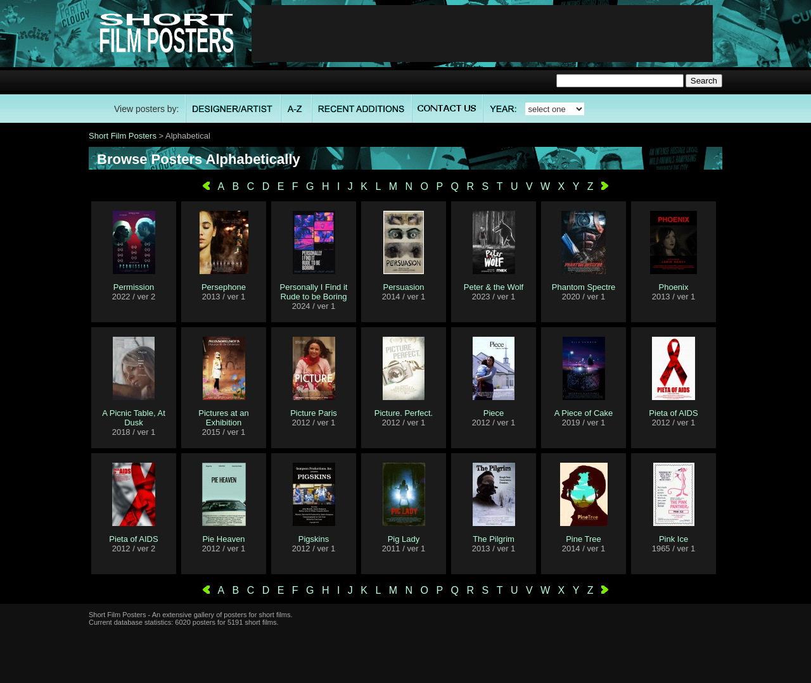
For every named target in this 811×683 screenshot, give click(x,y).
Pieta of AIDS (673, 413)
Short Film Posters (122, 136)
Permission (133, 287)
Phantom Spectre (583, 287)
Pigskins (313, 539)
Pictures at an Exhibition (223, 417)
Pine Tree (583, 539)
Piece (493, 413)
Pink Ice (673, 539)
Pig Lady (404, 539)
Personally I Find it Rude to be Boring (314, 291)
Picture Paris (313, 413)
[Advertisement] (482, 33)
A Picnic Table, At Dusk (133, 417)
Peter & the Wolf (493, 287)
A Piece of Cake (583, 413)
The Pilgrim (493, 539)
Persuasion (403, 287)
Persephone (223, 287)
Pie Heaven (223, 539)
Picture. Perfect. (403, 413)
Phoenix (674, 287)
